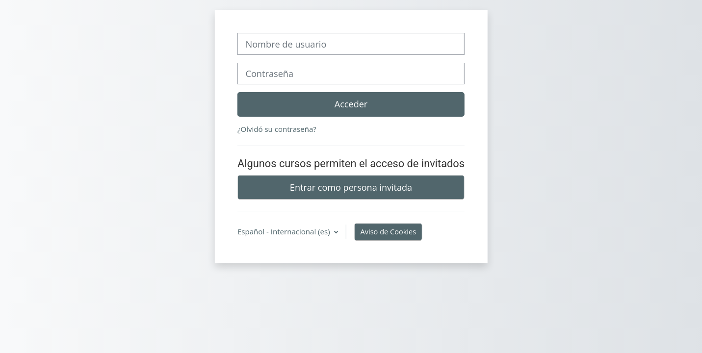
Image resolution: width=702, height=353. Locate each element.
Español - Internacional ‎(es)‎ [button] (284, 231)
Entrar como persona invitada (351, 187)
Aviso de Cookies (388, 231)
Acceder (351, 104)
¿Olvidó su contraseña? (276, 129)
